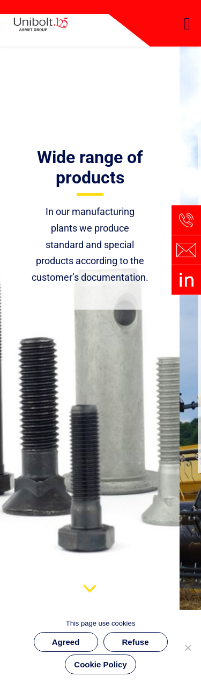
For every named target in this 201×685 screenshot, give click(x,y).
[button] (187, 23)
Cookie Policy (100, 664)
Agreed (66, 641)
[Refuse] (187, 647)
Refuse (135, 641)
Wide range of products (90, 167)
